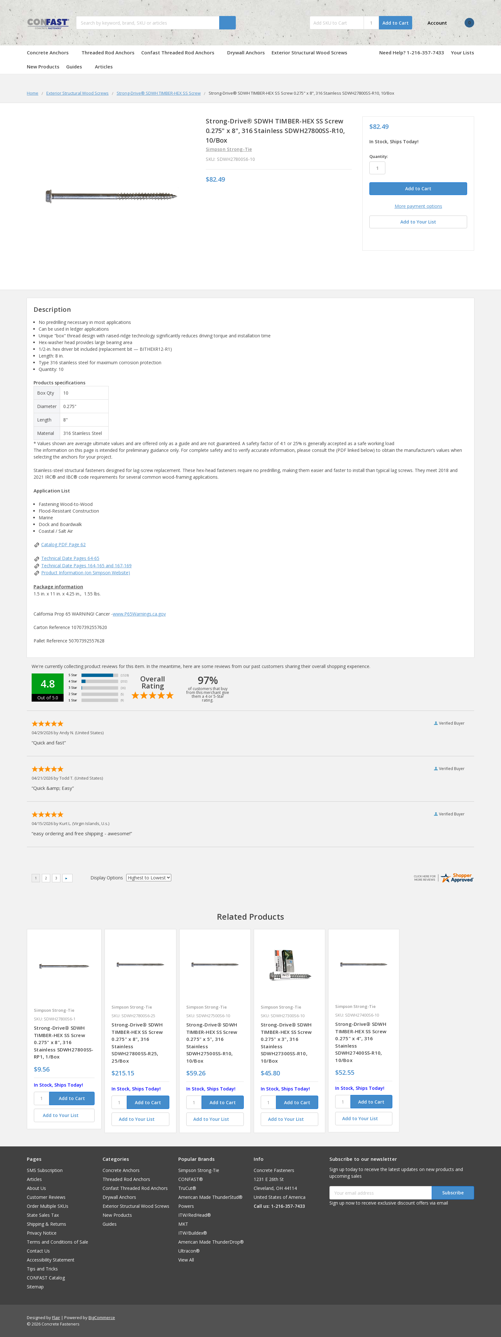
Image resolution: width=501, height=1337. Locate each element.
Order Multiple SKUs (47, 1206)
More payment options (418, 206)
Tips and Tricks (42, 1269)
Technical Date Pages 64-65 (70, 558)
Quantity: (378, 156)
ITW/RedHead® (194, 1215)
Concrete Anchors (51, 52)
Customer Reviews (46, 1197)
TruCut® (187, 1188)
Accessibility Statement (50, 1260)
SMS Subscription (45, 1170)
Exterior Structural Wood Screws (312, 52)
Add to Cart (395, 23)
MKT (183, 1224)
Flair (56, 1317)
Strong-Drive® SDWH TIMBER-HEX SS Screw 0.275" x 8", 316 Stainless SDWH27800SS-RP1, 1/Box (64, 1042)
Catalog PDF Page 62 (63, 544)
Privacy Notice (42, 1233)
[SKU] (41, 1098)
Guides (77, 66)
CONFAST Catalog (46, 1278)
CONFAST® (190, 1179)
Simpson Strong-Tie (198, 1170)
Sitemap (35, 1287)
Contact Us (38, 1251)
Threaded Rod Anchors (108, 52)
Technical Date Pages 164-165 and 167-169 (86, 565)
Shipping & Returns (46, 1224)
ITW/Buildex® (192, 1233)
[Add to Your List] (64, 1115)
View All (186, 1260)
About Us (36, 1188)
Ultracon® (189, 1251)
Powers (186, 1206)
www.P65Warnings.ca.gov (139, 614)
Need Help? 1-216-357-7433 (411, 52)
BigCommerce (102, 1317)
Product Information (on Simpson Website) (85, 573)
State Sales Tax (43, 1215)
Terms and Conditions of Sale (57, 1242)
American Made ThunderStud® (210, 1197)
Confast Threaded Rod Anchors (180, 52)
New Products (43, 66)
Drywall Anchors (246, 52)
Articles (104, 66)
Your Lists (462, 52)
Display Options (106, 878)
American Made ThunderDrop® (211, 1242)
